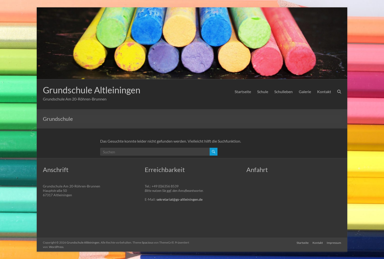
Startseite (243, 91)
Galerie (305, 91)
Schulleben (283, 91)
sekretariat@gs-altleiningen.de (179, 199)
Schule (262, 91)
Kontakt (324, 91)
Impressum (334, 242)
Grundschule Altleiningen (91, 90)
